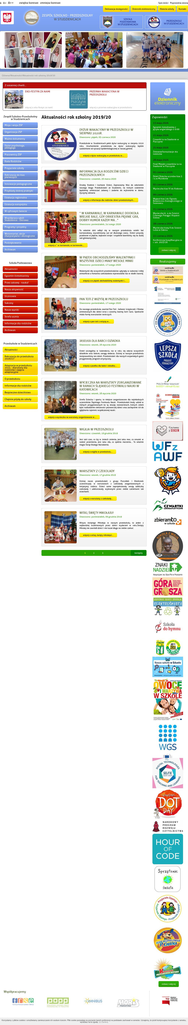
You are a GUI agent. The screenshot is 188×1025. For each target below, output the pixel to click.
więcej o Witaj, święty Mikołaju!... (98, 535)
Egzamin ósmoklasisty (17, 275)
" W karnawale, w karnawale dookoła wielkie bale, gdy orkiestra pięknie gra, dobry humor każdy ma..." (109, 216)
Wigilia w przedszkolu (96, 429)
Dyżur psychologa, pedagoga (15, 146)
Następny (138, 553)
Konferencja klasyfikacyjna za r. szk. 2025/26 (167, 241)
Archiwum (10, 249)
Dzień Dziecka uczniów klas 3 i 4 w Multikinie (167, 177)
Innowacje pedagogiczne (18, 184)
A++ (11, 3)
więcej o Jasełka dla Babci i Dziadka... (100, 365)
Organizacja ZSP (13, 132)
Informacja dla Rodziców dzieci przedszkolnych (103, 173)
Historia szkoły (167, 9)
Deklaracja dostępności (116, 9)
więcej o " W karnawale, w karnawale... (66, 245)
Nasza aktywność (14, 289)
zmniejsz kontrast (50, 2)
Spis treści (163, 2)
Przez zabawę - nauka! (17, 282)
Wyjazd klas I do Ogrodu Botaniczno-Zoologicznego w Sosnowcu (167, 201)
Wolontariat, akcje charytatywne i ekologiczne (20, 235)
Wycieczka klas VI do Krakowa (167, 188)
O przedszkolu (12, 378)
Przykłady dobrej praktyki (19, 190)
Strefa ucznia (12, 316)
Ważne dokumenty (15, 138)
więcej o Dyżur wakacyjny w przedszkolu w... (103, 155)
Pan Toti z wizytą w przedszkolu (103, 299)
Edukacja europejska (16, 204)
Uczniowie (10, 296)
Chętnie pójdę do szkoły (18, 399)
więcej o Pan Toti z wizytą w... (96, 321)
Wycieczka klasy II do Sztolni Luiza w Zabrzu (167, 228)
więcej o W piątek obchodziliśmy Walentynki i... (104, 280)
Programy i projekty (15, 227)
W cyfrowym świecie (16, 211)
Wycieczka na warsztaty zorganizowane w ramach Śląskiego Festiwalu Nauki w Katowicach (110, 386)
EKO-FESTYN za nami (37, 91)
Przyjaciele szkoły (14, 168)
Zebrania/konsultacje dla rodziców (165, 152)
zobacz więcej (169, 250)
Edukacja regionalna (16, 197)
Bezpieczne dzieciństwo (18, 392)
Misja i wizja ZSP (13, 125)
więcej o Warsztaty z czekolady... (98, 498)
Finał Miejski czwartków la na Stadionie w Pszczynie (167, 165)
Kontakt (182, 9)
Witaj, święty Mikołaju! (96, 513)
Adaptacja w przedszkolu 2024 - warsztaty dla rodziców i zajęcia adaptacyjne (18, 369)
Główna (5, 75)
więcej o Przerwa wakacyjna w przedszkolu (111, 107)
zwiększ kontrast (28, 2)
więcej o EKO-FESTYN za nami (39, 107)
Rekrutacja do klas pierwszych (15, 176)
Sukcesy (9, 303)
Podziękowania (13, 242)
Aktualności (16, 75)
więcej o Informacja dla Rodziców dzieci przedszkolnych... (109, 200)
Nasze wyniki (12, 309)
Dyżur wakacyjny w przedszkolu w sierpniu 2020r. (106, 131)
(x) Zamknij (103, 1022)
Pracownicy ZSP (13, 154)
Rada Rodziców (13, 161)
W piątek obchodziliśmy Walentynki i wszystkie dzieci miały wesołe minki (107, 259)
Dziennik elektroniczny (143, 9)
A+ (4, 3)
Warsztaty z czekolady (96, 471)
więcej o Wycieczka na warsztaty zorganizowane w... (72, 417)
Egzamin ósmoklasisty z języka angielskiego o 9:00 (166, 128)
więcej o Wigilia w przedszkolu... (97, 451)
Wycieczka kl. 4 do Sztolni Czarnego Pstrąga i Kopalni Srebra (166, 215)
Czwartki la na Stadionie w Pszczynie (166, 140)
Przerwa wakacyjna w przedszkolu (104, 93)
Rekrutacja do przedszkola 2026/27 (19, 357)
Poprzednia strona (179, 2)
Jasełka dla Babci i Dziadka (99, 341)
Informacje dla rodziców (18, 323)
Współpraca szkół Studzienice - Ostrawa (16, 219)
